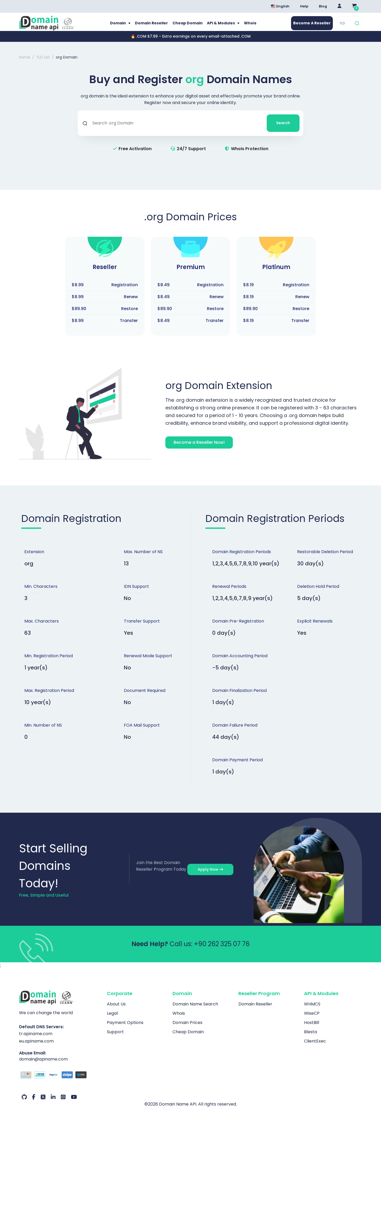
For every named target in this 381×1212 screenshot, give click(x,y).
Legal (112, 1019)
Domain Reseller (150, 26)
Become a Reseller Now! (199, 448)
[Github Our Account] (24, 1103)
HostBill (311, 1028)
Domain (116, 26)
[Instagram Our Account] (63, 1103)
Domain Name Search (195, 1010)
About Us (116, 1010)
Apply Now (210, 875)
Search (283, 128)
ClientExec (315, 1047)
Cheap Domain (187, 26)
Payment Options (125, 1028)
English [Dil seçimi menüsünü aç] (280, 6)
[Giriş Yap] (339, 6)
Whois (252, 26)
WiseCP (312, 1019)
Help (304, 6)
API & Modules (222, 26)
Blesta (310, 1037)
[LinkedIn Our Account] (53, 1103)
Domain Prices (187, 1028)
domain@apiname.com (43, 1065)
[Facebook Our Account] (33, 1103)
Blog (323, 6)
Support (115, 1037)
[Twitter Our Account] (43, 1103)
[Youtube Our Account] (74, 1103)
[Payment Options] (59, 1081)
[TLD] (345, 26)
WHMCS (312, 1010)
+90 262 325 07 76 (222, 949)
